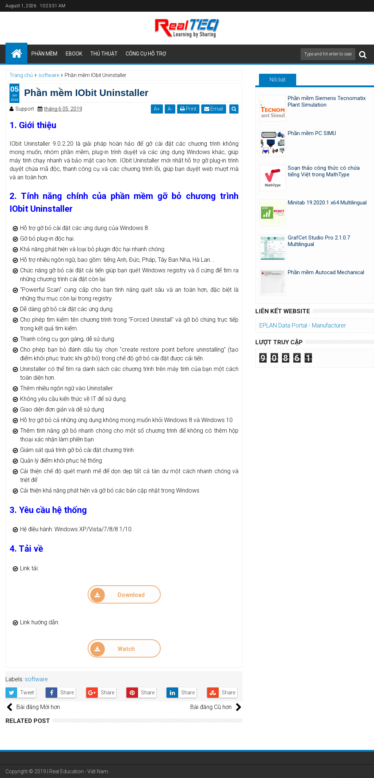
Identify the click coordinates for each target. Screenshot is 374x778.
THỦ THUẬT (104, 54)
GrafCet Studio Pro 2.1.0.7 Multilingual (319, 241)
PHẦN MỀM (44, 54)
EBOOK (74, 54)
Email (214, 109)
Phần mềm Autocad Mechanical (326, 272)
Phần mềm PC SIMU (312, 133)
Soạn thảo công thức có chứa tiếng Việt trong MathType (324, 171)
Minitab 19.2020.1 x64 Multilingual (327, 202)
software (36, 679)
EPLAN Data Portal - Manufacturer (302, 325)
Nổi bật (278, 80)
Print (189, 109)
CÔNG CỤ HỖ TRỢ (146, 54)
